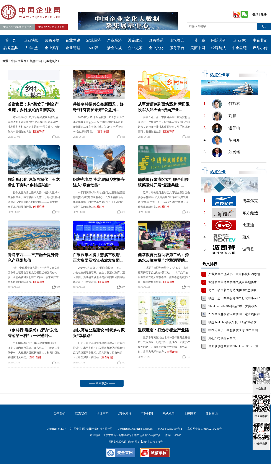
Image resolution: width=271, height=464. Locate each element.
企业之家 (135, 48)
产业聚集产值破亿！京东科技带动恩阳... (235, 274)
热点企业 (218, 172)
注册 (264, 14)
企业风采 (52, 48)
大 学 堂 (31, 48)
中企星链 (239, 48)
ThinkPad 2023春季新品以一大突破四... (234, 306)
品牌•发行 (124, 413)
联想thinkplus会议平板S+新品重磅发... (233, 322)
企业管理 (72, 48)
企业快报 (31, 40)
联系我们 (81, 413)
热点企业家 (220, 75)
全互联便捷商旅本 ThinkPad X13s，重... (234, 346)
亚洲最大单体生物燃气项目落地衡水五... (235, 282)
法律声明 (102, 413)
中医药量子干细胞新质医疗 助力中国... (234, 330)
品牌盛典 (10, 48)
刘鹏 (232, 116)
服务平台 (177, 48)
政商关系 (156, 40)
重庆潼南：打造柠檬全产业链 (163, 330)
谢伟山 (234, 128)
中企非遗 (260, 40)
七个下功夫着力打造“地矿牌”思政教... (233, 290)
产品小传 (260, 48)
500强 (93, 48)
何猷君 (234, 103)
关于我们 (59, 413)
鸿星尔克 (250, 201)
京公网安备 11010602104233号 (204, 428)
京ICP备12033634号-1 (170, 428)
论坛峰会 (177, 40)
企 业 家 (239, 40)
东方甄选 (250, 213)
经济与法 (218, 48)
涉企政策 (135, 40)
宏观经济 (93, 40)
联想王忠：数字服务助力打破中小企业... (235, 298)
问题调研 (218, 40)
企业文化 (156, 48)
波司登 (248, 249)
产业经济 (114, 40)
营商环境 (52, 40)
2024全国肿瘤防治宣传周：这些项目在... (235, 314)
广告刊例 (147, 413)
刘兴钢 (234, 152)
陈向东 (234, 140)
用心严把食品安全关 (222, 338)
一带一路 (197, 40)
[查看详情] (39, 131)
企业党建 (72, 40)
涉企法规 (114, 48)
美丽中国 (197, 48)
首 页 (10, 40)
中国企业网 (18, 61)
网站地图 (168, 413)
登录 (255, 14)
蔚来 (246, 237)
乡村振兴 (51, 61)
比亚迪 (248, 225)
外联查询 (212, 413)
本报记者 (190, 413)
